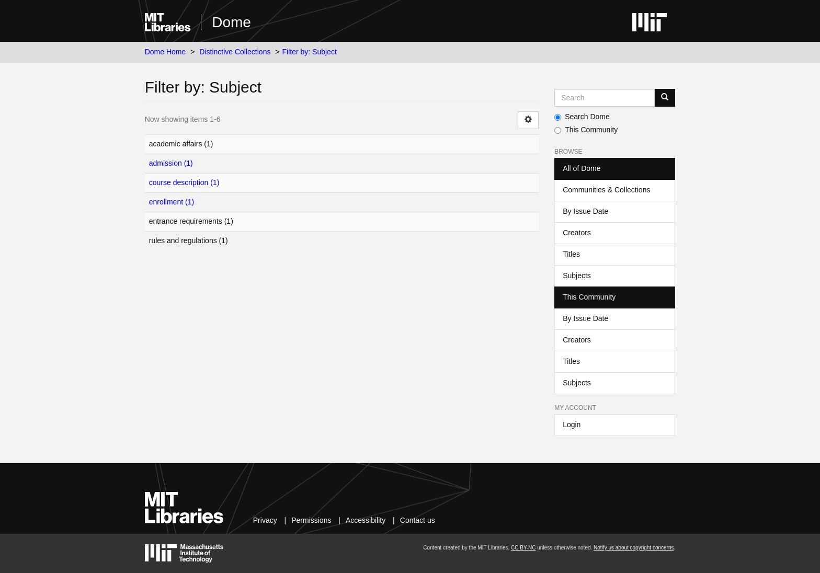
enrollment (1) (171, 202)
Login (571, 424)
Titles (571, 254)
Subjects (577, 275)
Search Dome (582, 116)
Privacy (265, 520)
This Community (586, 129)
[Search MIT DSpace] (604, 98)
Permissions (311, 520)
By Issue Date (585, 211)
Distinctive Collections (234, 52)
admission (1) (171, 163)
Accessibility (365, 520)
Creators (577, 232)
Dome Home (165, 52)
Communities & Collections (606, 190)
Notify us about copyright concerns (634, 548)
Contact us (417, 520)
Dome (231, 22)
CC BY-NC (523, 548)
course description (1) (184, 182)
